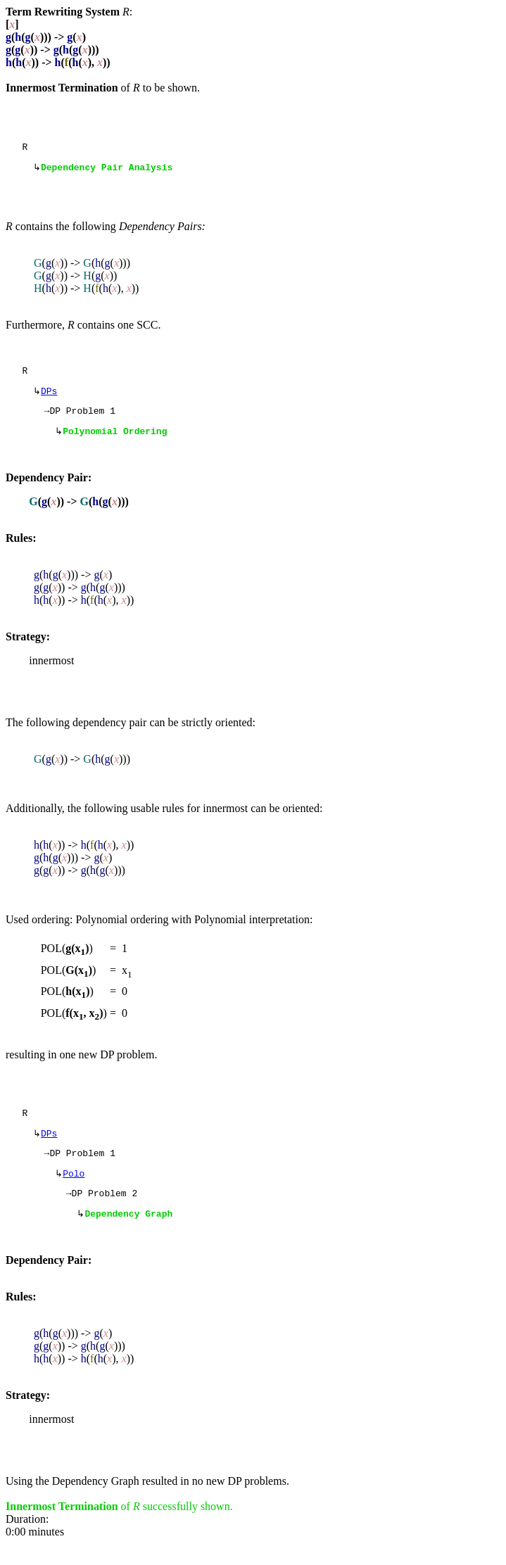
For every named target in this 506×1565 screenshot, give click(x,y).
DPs (49, 397)
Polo (73, 1190)
